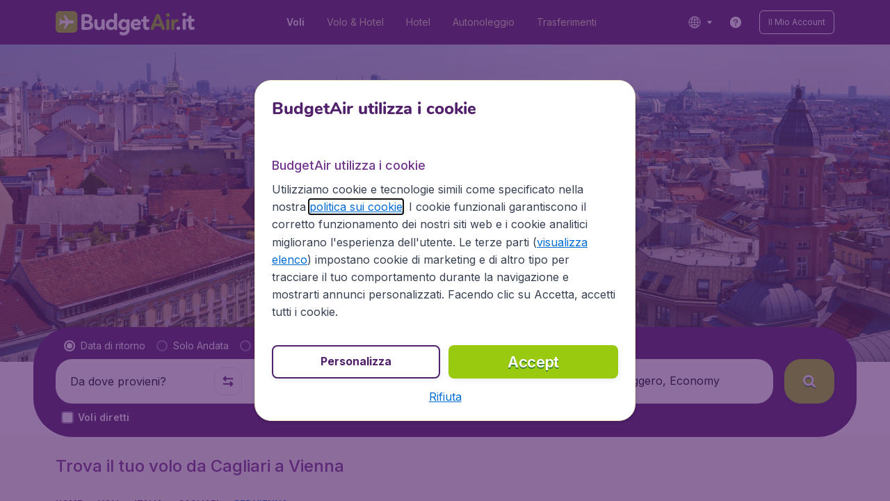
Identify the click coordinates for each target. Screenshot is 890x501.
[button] (445, 397)
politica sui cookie (356, 207)
